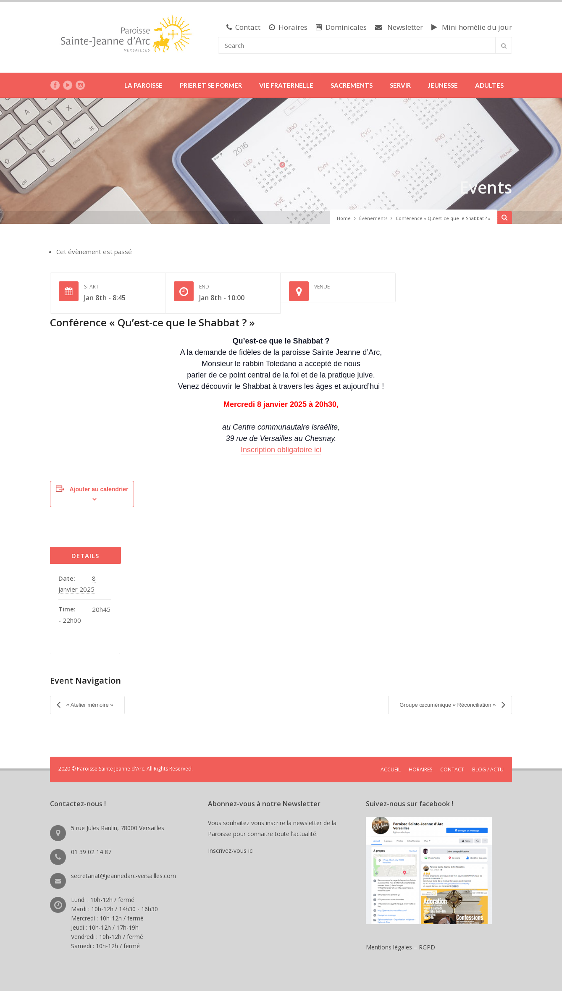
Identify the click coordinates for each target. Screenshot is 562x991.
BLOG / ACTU (488, 768)
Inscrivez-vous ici (232, 850)
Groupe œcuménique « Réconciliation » (448, 704)
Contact (243, 27)
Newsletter (399, 27)
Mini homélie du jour (471, 27)
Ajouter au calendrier (98, 489)
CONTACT (452, 768)
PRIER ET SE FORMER (211, 85)
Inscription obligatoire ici (281, 450)
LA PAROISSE (143, 85)
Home (344, 218)
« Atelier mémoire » (89, 704)
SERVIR (400, 85)
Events (485, 187)
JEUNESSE (443, 85)
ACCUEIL (391, 768)
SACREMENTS (352, 85)
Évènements (373, 218)
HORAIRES (420, 768)
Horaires (288, 27)
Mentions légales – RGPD (400, 946)
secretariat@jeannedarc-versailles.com (123, 875)
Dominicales (341, 27)
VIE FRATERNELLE (286, 85)
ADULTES (489, 85)
